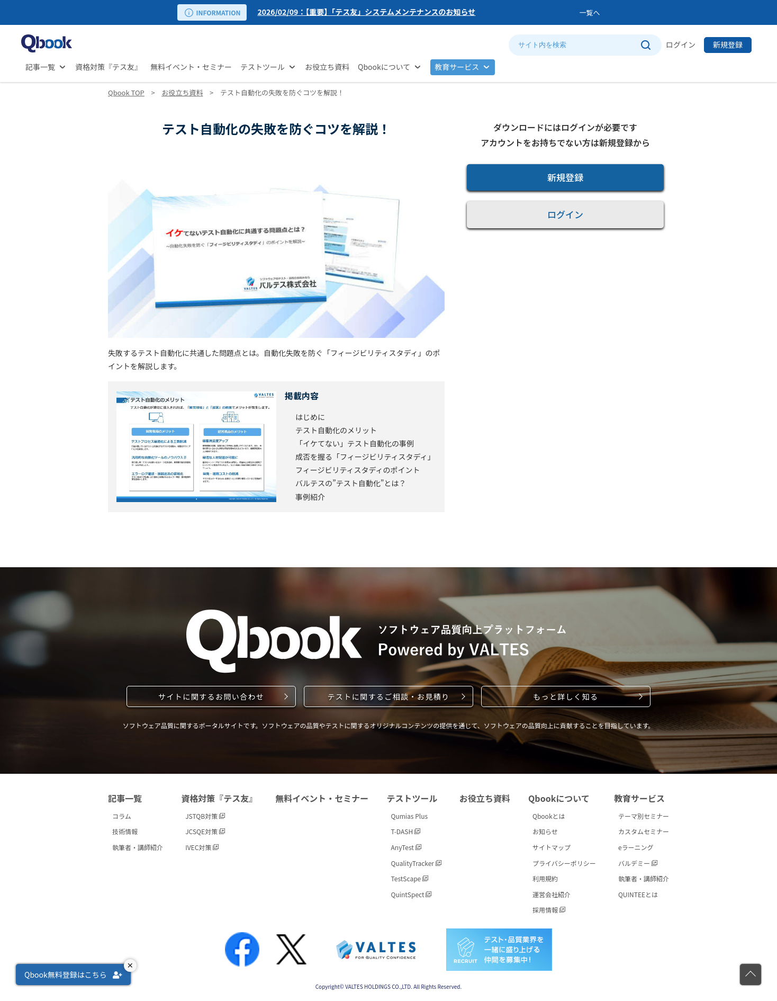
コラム (121, 815)
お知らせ (545, 831)
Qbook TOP (126, 92)
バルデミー (637, 863)
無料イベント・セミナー (191, 66)
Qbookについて (384, 66)
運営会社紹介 (551, 894)
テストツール (262, 66)
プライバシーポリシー (564, 863)
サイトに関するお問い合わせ (211, 696)
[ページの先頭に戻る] (750, 974)
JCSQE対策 (205, 831)
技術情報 (125, 831)
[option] (416, 12)
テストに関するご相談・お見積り (388, 696)
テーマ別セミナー (643, 815)
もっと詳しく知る (565, 696)
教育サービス (457, 66)
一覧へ (589, 12)
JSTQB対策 (205, 815)
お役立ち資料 (327, 66)
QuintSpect (411, 894)
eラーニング (636, 847)
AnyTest (406, 847)
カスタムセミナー (643, 831)
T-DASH (405, 831)
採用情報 (548, 909)
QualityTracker (416, 863)
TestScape (409, 878)
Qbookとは (548, 815)
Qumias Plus (409, 815)
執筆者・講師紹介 (137, 847)
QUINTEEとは (638, 894)
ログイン (680, 44)
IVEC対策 (202, 847)
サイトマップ (551, 847)
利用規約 (545, 878)
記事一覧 (40, 66)
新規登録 (728, 44)
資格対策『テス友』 (108, 66)
